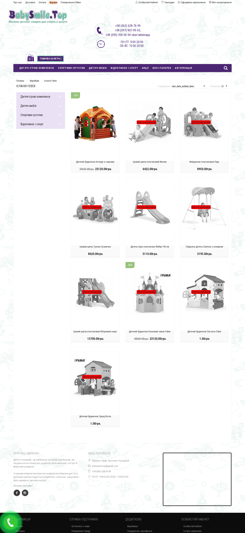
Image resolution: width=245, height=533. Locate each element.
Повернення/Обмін (71, 2)
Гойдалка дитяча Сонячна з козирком (204, 248)
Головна (20, 81)
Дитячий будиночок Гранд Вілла (95, 418)
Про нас (17, 2)
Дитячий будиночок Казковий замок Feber (150, 333)
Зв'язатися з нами (80, 526)
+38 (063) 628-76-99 (101, 471)
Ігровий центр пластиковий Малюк (150, 163)
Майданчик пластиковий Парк (204, 163)
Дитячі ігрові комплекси (36, 68)
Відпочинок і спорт (124, 68)
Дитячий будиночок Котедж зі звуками (95, 163)
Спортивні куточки (71, 68)
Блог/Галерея (162, 68)
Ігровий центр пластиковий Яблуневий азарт (95, 333)
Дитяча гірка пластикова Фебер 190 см (150, 248)
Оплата (42, 2)
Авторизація (183, 68)
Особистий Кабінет (192, 526)
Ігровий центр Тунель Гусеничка (95, 248)
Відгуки (53, 2)
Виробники (132, 526)
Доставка (30, 2)
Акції (145, 68)
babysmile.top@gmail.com (105, 466)
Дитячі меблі (98, 68)
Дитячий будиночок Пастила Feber (204, 333)
